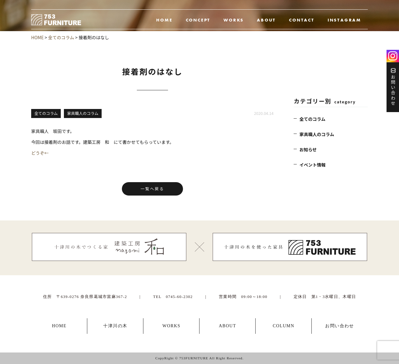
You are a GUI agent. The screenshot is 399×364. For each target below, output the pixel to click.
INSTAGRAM (344, 20)
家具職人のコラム (316, 134)
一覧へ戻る (152, 188)
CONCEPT (198, 20)
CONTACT (302, 20)
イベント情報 (312, 165)
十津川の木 (115, 326)
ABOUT (266, 20)
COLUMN (283, 326)
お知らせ (308, 149)
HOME (164, 20)
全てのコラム (312, 119)
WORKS (234, 20)
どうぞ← (40, 153)
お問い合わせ (393, 87)
